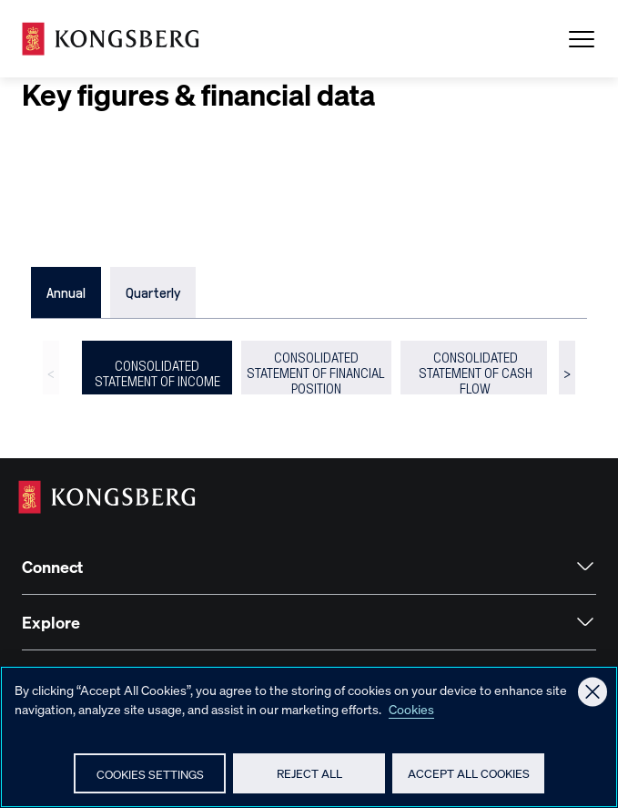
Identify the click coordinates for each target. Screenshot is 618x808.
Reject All (309, 773)
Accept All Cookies (469, 773)
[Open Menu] (581, 39)
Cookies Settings (150, 774)
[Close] (592, 691)
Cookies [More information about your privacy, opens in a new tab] (411, 709)
